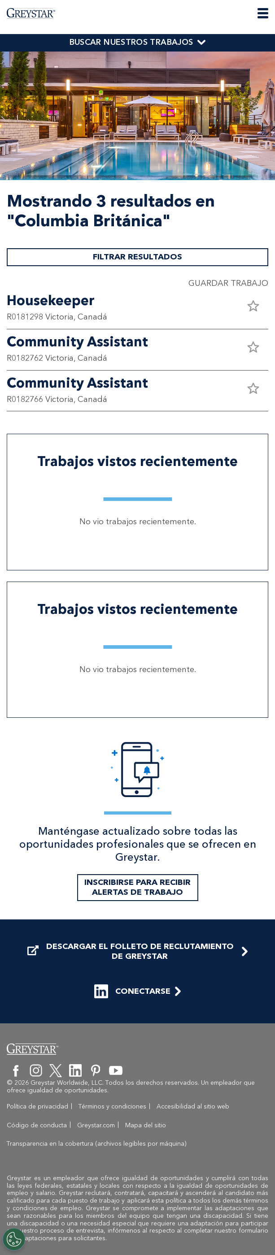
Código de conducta (37, 1125)
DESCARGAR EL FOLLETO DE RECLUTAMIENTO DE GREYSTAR (130, 951)
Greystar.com (96, 1125)
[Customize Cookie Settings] (14, 1239)
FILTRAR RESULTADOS (137, 257)
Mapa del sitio (145, 1125)
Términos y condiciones (112, 1106)
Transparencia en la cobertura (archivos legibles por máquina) (97, 1143)
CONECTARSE (132, 991)
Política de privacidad (37, 1106)
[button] (253, 306)
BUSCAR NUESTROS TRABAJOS (131, 42)
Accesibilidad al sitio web (193, 1106)
